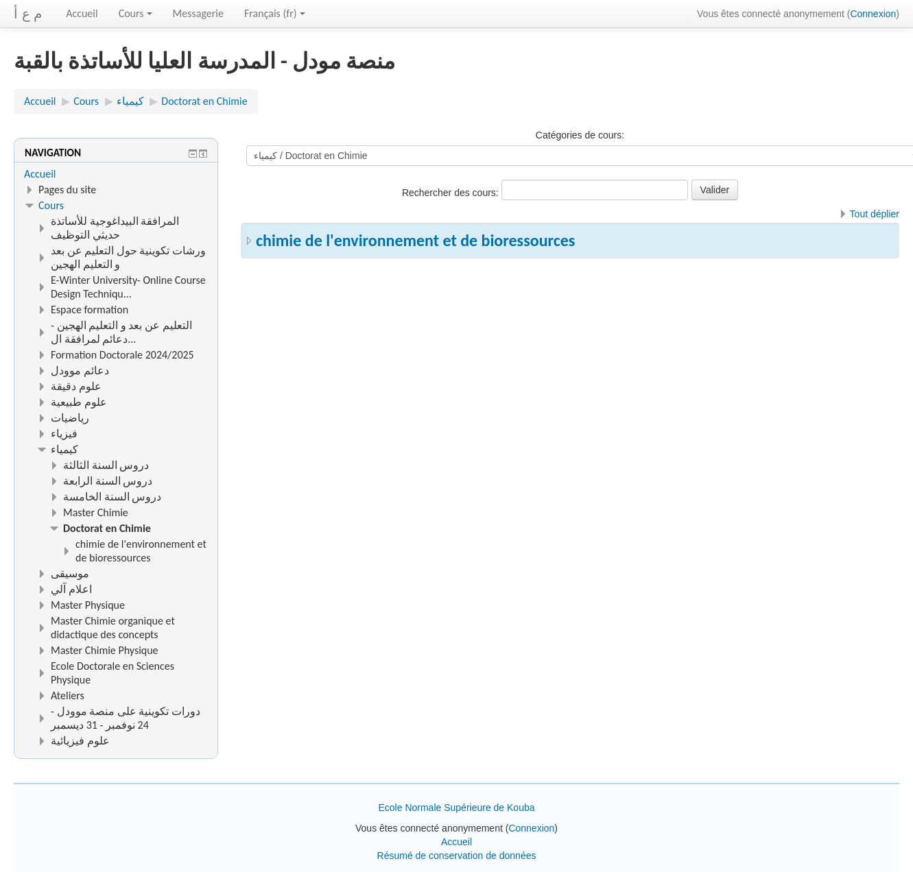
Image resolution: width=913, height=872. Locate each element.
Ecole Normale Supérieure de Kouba (456, 807)
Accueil (82, 13)
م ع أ (28, 13)
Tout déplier (874, 213)
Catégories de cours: (580, 135)
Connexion (873, 13)
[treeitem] (116, 174)
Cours (135, 13)
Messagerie (198, 13)
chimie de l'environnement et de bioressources (415, 240)
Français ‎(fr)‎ (274, 13)
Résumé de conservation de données (456, 855)
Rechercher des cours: (451, 192)
